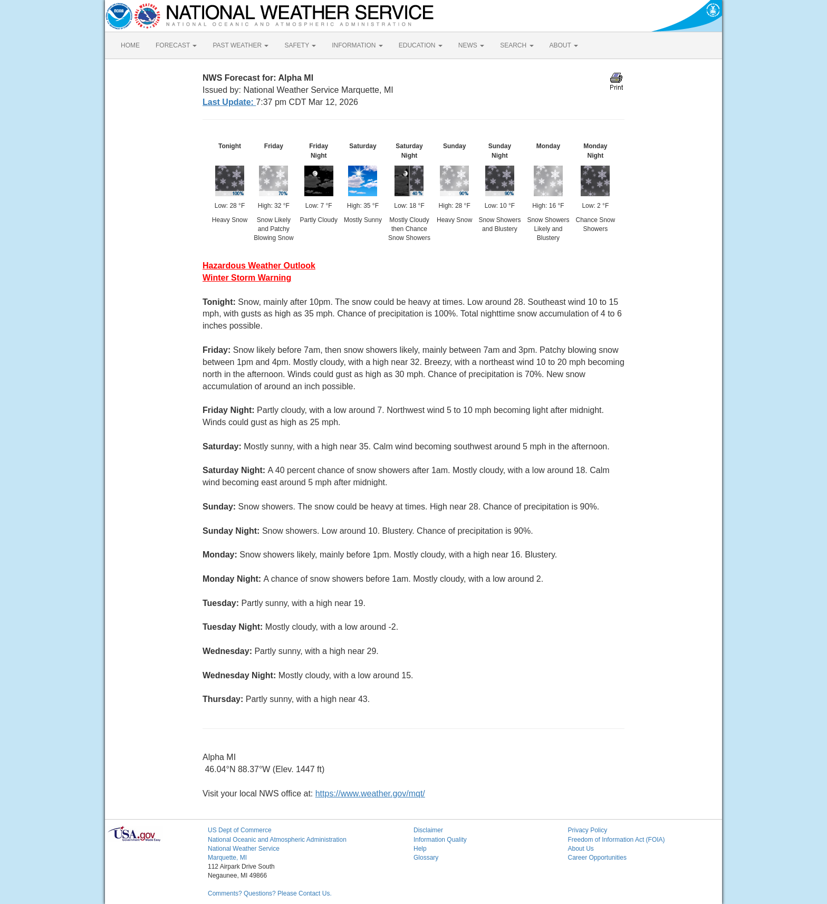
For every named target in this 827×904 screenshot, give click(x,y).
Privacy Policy (588, 830)
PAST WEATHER (240, 45)
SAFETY (300, 45)
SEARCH (516, 45)
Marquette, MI (227, 857)
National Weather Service (244, 848)
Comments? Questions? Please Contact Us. (270, 893)
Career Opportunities (597, 857)
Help (420, 848)
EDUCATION (421, 45)
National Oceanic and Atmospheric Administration (277, 839)
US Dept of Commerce (240, 830)
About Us (581, 848)
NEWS (471, 45)
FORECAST (176, 45)
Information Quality (440, 839)
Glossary (426, 857)
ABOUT (564, 45)
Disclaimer (428, 830)
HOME (130, 45)
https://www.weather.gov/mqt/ (370, 793)
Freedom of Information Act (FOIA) (616, 839)
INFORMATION (357, 45)
